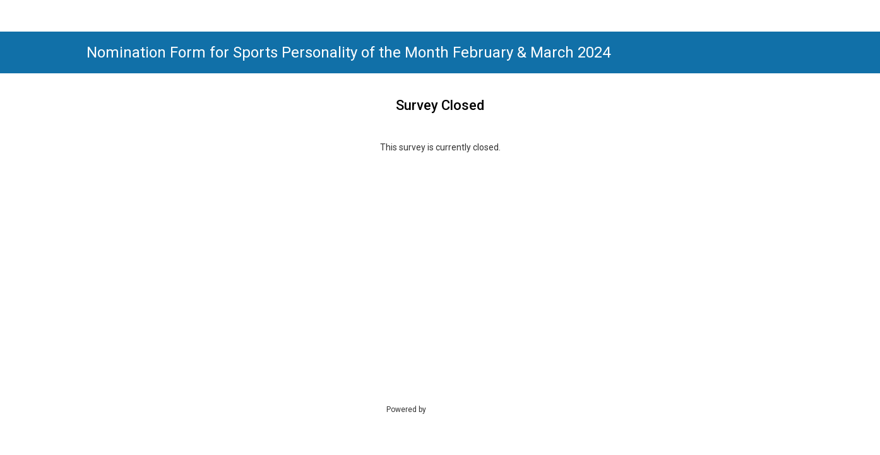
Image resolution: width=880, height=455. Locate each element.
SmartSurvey (462, 409)
